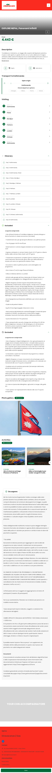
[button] (5, 61)
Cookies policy (5, 764)
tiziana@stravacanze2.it (9, 755)
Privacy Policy (5, 761)
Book (26, 770)
